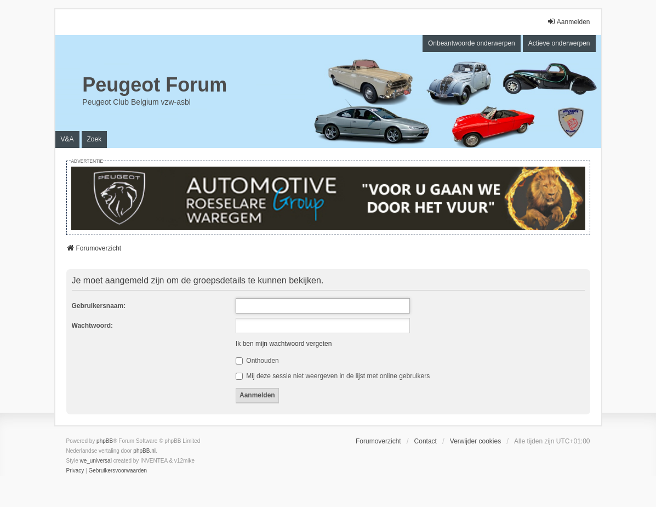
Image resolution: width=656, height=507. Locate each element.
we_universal (96, 461)
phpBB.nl (144, 451)
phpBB (104, 441)
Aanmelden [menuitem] (568, 22)
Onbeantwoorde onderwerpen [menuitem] (471, 43)
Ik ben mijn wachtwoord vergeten (284, 344)
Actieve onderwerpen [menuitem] (559, 43)
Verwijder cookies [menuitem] (475, 441)
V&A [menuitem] (67, 139)
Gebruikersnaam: (99, 306)
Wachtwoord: (92, 325)
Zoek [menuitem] (94, 139)
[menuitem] (75, 471)
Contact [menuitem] (425, 441)
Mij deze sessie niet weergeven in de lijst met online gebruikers (333, 376)
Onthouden (257, 360)
